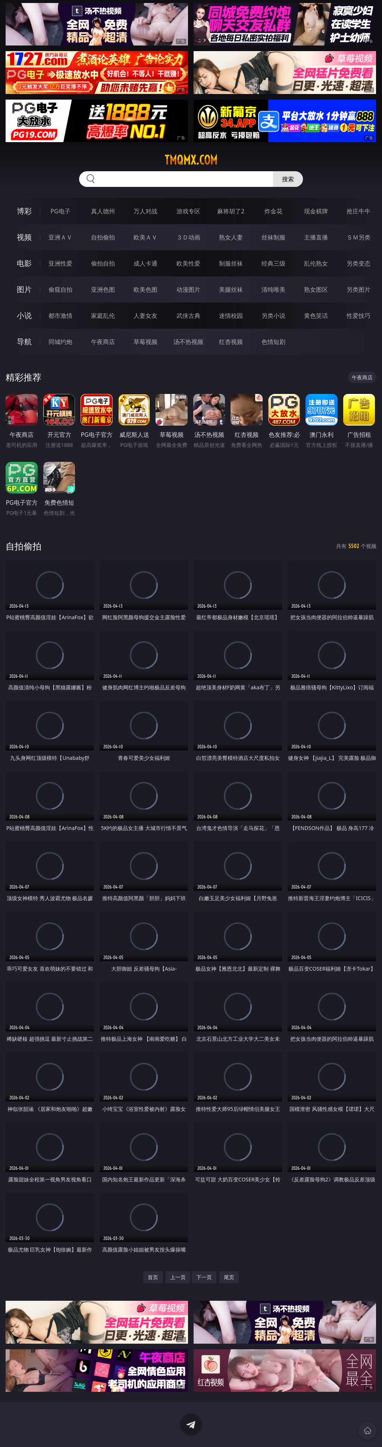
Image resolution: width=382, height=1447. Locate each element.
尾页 (229, 1277)
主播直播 (316, 237)
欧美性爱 (188, 263)
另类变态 (358, 263)
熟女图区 (316, 289)
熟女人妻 (231, 237)
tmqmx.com (191, 160)
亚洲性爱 (60, 263)
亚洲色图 (103, 289)
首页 (153, 1277)
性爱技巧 (358, 315)
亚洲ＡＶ (60, 237)
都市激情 (60, 315)
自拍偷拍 (103, 237)
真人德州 (103, 211)
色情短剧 (273, 342)
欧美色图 (145, 289)
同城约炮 (60, 342)
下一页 (204, 1277)
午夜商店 (103, 342)
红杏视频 (231, 342)
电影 (24, 263)
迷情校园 (231, 315)
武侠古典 (188, 315)
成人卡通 (145, 263)
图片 (24, 289)
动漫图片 (188, 289)
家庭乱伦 (103, 315)
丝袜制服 (273, 237)
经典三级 (273, 263)
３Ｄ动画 (188, 237)
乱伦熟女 (316, 263)
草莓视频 (145, 342)
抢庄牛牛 (358, 211)
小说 (24, 315)
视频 (24, 237)
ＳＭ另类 (358, 237)
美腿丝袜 (231, 289)
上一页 (178, 1277)
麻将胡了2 (230, 211)
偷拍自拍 (103, 263)
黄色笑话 (316, 315)
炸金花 (273, 211)
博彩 (24, 211)
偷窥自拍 (60, 289)
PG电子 (60, 211)
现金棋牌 (316, 211)
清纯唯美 (273, 289)
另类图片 (358, 289)
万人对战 (145, 211)
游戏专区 (188, 211)
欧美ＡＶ (145, 237)
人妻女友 (145, 315)
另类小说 (273, 315)
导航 (24, 341)
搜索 (288, 179)
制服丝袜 (231, 263)
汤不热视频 (188, 342)
